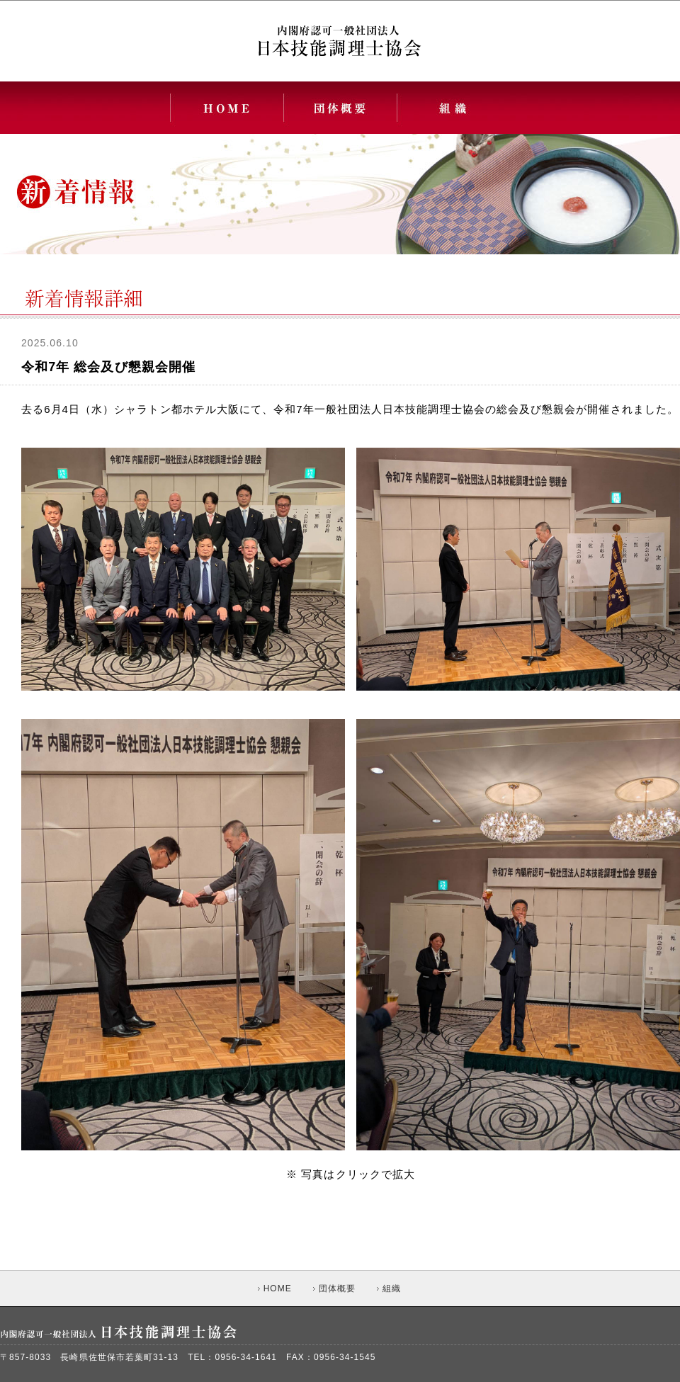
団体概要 (334, 1288)
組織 (389, 1288)
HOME (275, 1288)
